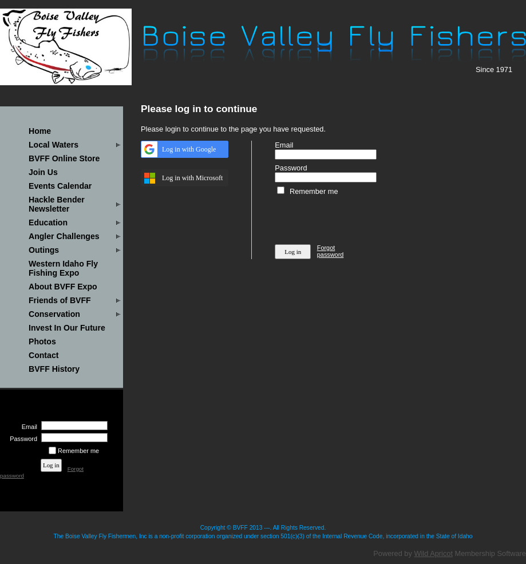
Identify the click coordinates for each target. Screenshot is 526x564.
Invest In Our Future (67, 327)
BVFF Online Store (64, 158)
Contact (43, 355)
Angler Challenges (64, 236)
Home (40, 131)
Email (27, 426)
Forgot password (330, 251)
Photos (42, 341)
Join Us (43, 172)
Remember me (78, 450)
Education (48, 222)
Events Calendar (60, 185)
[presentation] (362, 218)
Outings (44, 250)
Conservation (54, 314)
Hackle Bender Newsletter (57, 204)
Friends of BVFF (60, 300)
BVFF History (54, 369)
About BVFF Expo (63, 286)
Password (21, 438)
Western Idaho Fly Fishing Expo (63, 268)
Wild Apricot (433, 553)
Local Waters (53, 144)
